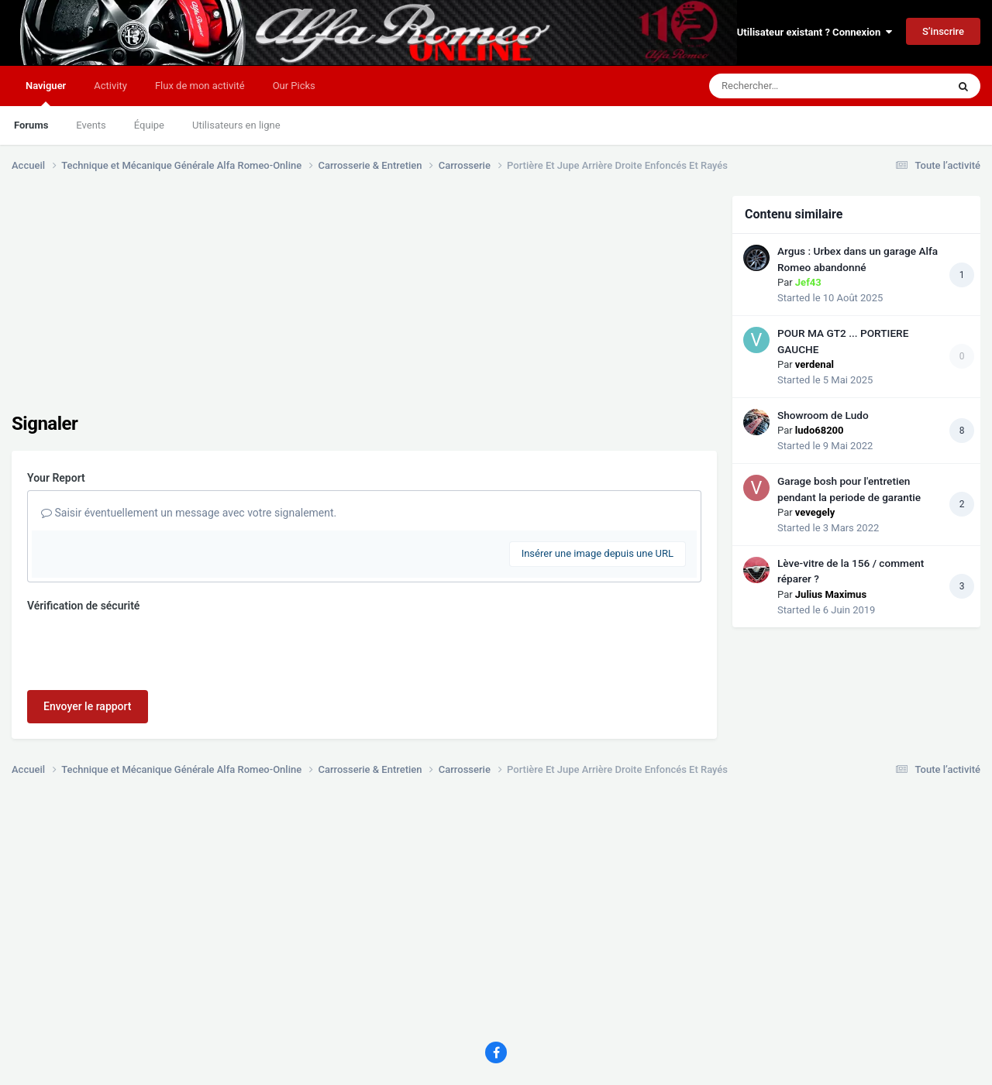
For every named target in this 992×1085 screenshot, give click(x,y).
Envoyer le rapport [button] (87, 706)
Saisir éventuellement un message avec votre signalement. (188, 512)
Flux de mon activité (200, 85)
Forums (31, 125)
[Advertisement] (294, 304)
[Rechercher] (786, 86)
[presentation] (145, 648)
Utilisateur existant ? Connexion (814, 32)
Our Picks (294, 85)
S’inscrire (943, 31)
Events (90, 125)
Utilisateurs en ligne (236, 125)
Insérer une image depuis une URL (597, 553)
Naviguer (46, 93)
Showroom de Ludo (823, 415)
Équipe (149, 125)
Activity (110, 85)
